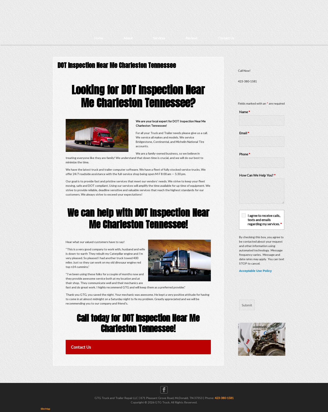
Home (98, 38)
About (128, 38)
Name (244, 112)
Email (244, 133)
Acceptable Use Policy (255, 271)
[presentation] (271, 286)
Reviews (191, 38)
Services (159, 38)
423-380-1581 (224, 398)
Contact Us (226, 38)
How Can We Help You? (257, 175)
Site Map (45, 408)
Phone (244, 154)
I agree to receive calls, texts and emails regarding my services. (265, 220)
